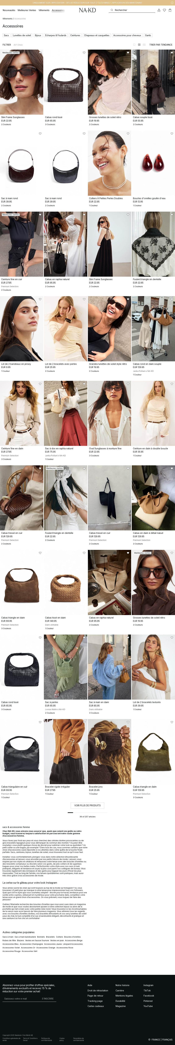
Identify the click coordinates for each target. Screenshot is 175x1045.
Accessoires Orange (45, 947)
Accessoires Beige (73, 940)
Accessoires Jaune (53, 944)
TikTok (147, 990)
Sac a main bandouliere (25, 937)
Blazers (20, 940)
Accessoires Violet (11, 947)
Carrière (120, 990)
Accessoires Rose (64, 947)
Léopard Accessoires (73, 944)
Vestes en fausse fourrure (37, 940)
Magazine (121, 1006)
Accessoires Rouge (11, 951)
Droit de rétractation (98, 990)
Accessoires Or (28, 947)
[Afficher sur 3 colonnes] (144, 44)
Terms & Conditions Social (30, 1039)
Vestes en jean (57, 940)
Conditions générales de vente (11, 1039)
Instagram (148, 985)
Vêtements (7, 18)
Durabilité (120, 1001)
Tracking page (95, 1001)
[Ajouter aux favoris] (40, 53)
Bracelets (50, 937)
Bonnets (41, 937)
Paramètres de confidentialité (78, 1039)
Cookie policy (61, 1039)
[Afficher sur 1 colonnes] (134, 44)
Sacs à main (7, 937)
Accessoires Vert (29, 951)
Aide (90, 985)
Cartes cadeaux (96, 1006)
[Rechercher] (132, 10)
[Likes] (164, 10)
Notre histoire (122, 985)
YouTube (148, 1006)
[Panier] (170, 10)
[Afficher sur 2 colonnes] (139, 44)
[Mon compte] (158, 10)
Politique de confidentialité (46, 1039)
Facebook (149, 995)
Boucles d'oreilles (72, 937)
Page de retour (95, 995)
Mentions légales (124, 995)
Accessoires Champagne (31, 944)
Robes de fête (9, 940)
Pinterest (148, 1001)
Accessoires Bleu (10, 944)
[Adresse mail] (20, 998)
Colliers (59, 937)
